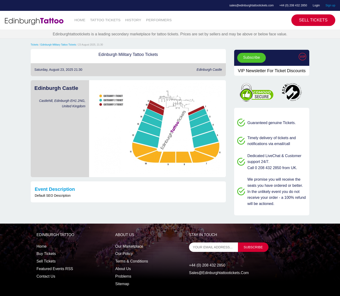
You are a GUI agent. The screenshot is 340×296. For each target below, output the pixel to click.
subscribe (253, 247)
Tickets (35, 44)
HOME (79, 20)
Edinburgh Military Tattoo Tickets (58, 44)
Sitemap (122, 284)
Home (42, 246)
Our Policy (124, 254)
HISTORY (133, 20)
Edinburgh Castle (209, 69)
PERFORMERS (159, 20)
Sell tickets (46, 261)
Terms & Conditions (131, 261)
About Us (123, 269)
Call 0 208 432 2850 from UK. (272, 168)
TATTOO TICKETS (105, 20)
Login (316, 5)
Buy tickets (46, 254)
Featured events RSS (55, 269)
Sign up (330, 5)
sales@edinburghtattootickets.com (251, 5)
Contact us (46, 276)
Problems (123, 276)
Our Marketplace (129, 246)
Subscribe (251, 57)
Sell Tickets (313, 20)
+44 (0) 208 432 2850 (293, 5)
